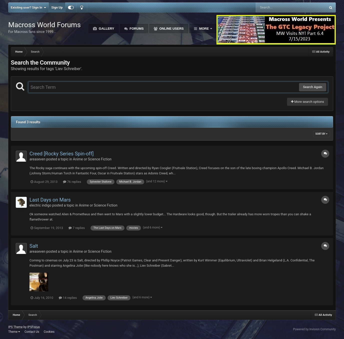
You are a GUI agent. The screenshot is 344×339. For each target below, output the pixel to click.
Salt (34, 246)
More (204, 28)
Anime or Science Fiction (92, 159)
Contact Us (31, 332)
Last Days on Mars (50, 200)
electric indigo (40, 205)
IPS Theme (15, 327)
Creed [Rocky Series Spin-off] (62, 154)
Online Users (171, 28)
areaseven (38, 159)
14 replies (68, 298)
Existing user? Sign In (28, 7)
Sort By (322, 133)
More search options (307, 102)
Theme (14, 332)
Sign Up (56, 7)
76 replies (72, 182)
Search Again (312, 87)
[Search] (278, 7)
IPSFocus (33, 327)
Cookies (49, 332)
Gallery (106, 28)
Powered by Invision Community (314, 329)
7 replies (76, 228)
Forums (136, 28)
